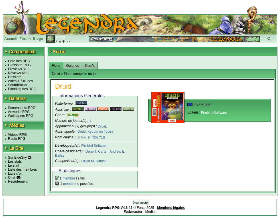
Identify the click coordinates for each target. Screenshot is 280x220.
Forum (25, 39)
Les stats (15, 162)
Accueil (10, 39)
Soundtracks (17, 85)
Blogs (38, 39)
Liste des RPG (19, 61)
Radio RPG (16, 139)
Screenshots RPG (21, 108)
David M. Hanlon (94, 161)
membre (68, 178)
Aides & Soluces (20, 81)
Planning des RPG (22, 89)
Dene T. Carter (97, 152)
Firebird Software (94, 146)
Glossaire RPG (19, 65)
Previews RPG (19, 69)
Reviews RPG (18, 73)
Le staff (13, 165)
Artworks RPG (19, 112)
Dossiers (14, 77)
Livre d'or (15, 173)
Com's (90, 66)
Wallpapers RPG (20, 116)
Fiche (56, 66)
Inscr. (67, 41)
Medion (151, 212)
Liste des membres (22, 169)
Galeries (72, 66)
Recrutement (18, 181)
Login (59, 41)
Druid (102, 126)
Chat (11, 177)
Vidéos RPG (17, 135)
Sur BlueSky (19, 158)
